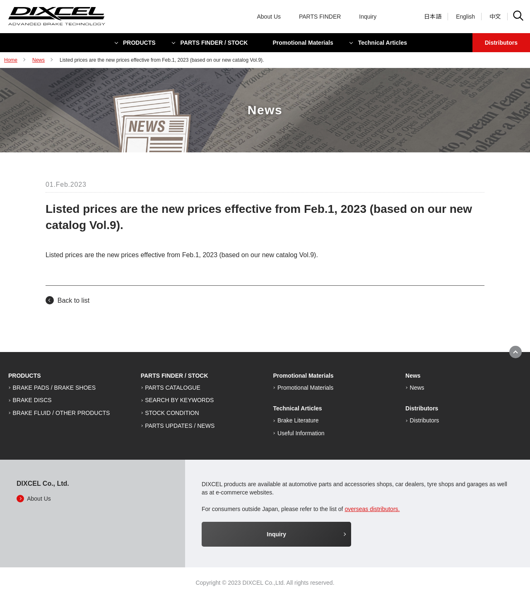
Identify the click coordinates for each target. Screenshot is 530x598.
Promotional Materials (302, 42)
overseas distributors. (372, 509)
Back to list (73, 300)
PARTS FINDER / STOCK (214, 42)
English (465, 16)
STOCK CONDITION (172, 413)
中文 (495, 16)
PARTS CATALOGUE (172, 387)
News (38, 60)
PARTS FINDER (320, 16)
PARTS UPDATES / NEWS (179, 425)
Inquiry (367, 16)
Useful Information (301, 433)
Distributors (501, 42)
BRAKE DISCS (32, 400)
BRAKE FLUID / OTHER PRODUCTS (61, 413)
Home (10, 60)
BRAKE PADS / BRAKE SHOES (54, 387)
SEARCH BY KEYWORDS (179, 400)
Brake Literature (298, 420)
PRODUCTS (139, 42)
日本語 (432, 16)
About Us (269, 16)
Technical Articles (382, 42)
